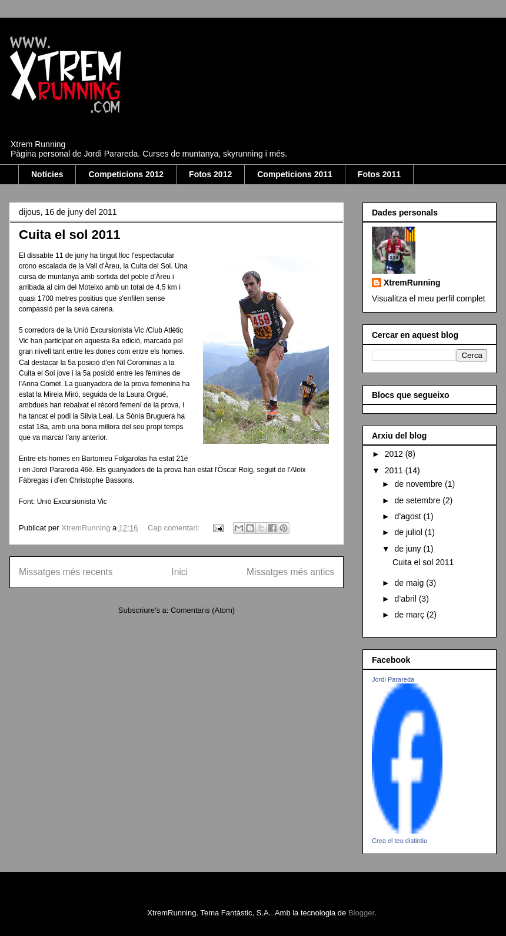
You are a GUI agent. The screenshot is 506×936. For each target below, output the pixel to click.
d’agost (408, 516)
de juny (408, 548)
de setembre (418, 500)
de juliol (409, 532)
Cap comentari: (175, 527)
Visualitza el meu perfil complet (428, 298)
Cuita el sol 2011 (69, 234)
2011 (395, 470)
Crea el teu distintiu (399, 840)
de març (410, 614)
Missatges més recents (65, 572)
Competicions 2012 (126, 174)
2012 (395, 454)
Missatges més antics (290, 572)
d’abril (406, 598)
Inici (179, 572)
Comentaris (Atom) (203, 610)
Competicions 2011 (294, 174)
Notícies (47, 174)
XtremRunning (412, 282)
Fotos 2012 (210, 174)
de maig (410, 583)
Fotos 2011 (379, 174)
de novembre (419, 484)
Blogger (361, 912)
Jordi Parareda (393, 679)
